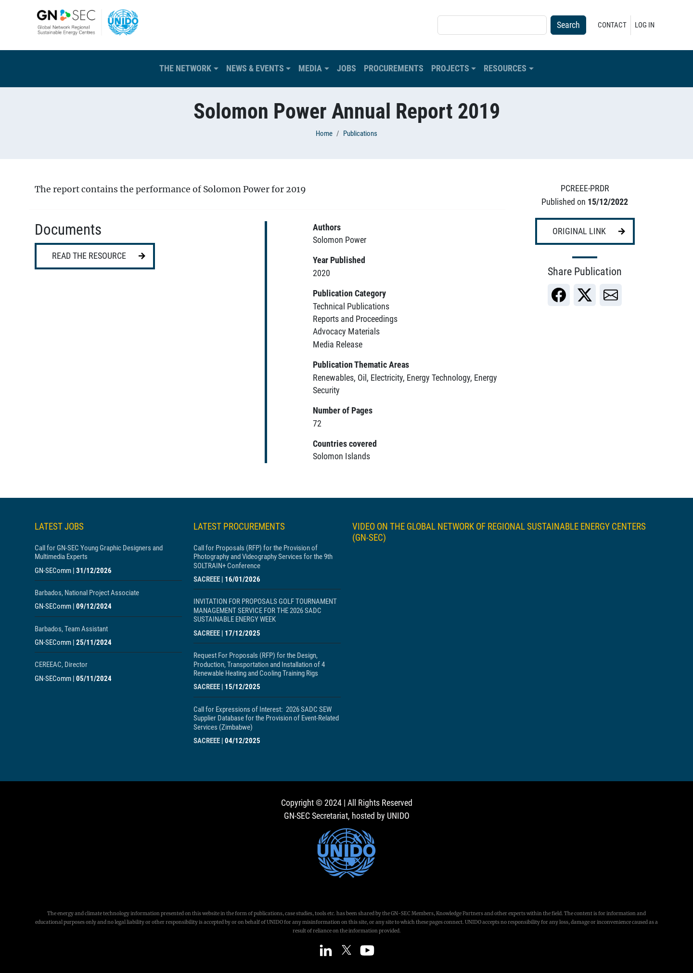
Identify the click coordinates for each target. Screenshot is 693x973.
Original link (579, 231)
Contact (612, 25)
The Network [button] (185, 68)
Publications (360, 133)
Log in (644, 25)
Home (324, 133)
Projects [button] (450, 68)
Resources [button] (505, 68)
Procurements (394, 68)
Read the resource (89, 256)
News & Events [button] (255, 68)
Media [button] (310, 68)
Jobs (346, 68)
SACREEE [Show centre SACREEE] (206, 579)
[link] (559, 295)
